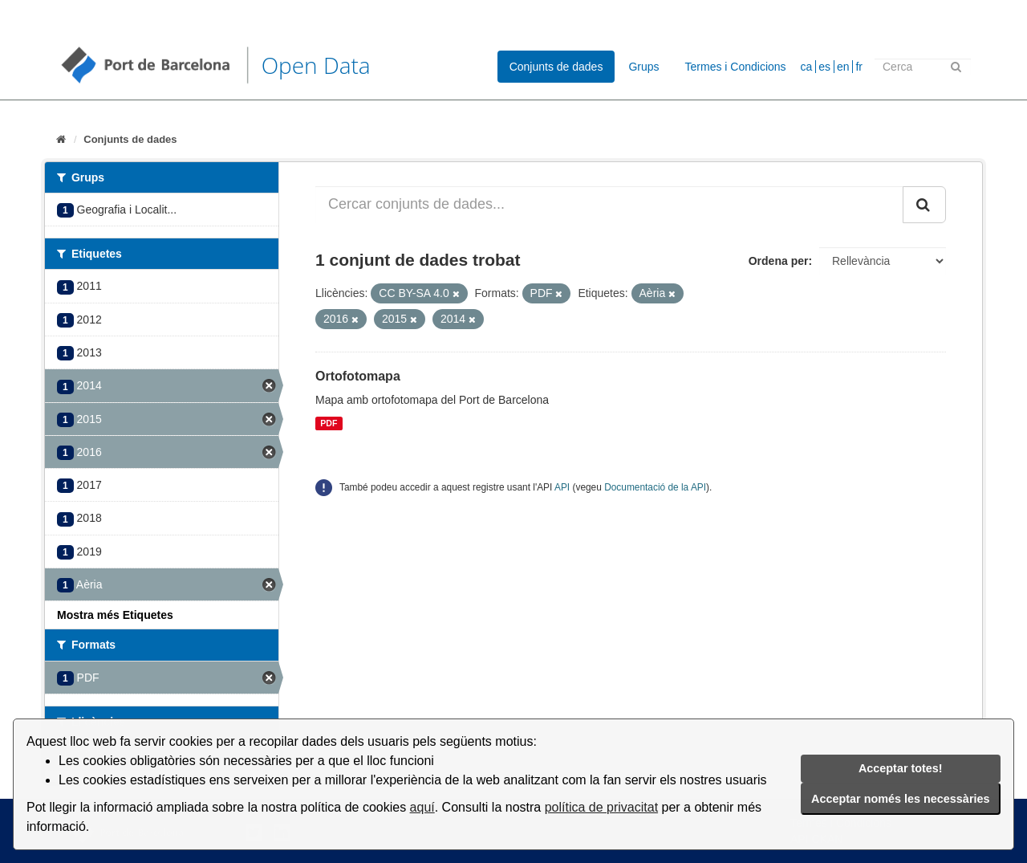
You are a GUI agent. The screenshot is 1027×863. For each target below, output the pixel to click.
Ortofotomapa (357, 376)
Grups (643, 66)
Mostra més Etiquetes (115, 615)
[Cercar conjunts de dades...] (609, 204)
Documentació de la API (655, 487)
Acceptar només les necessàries (900, 798)
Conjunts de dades (556, 66)
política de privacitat (601, 807)
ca (807, 66)
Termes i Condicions (735, 66)
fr (859, 66)
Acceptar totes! (901, 768)
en (843, 66)
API (562, 487)
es (824, 66)
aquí (422, 807)
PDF (328, 423)
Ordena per (779, 260)
